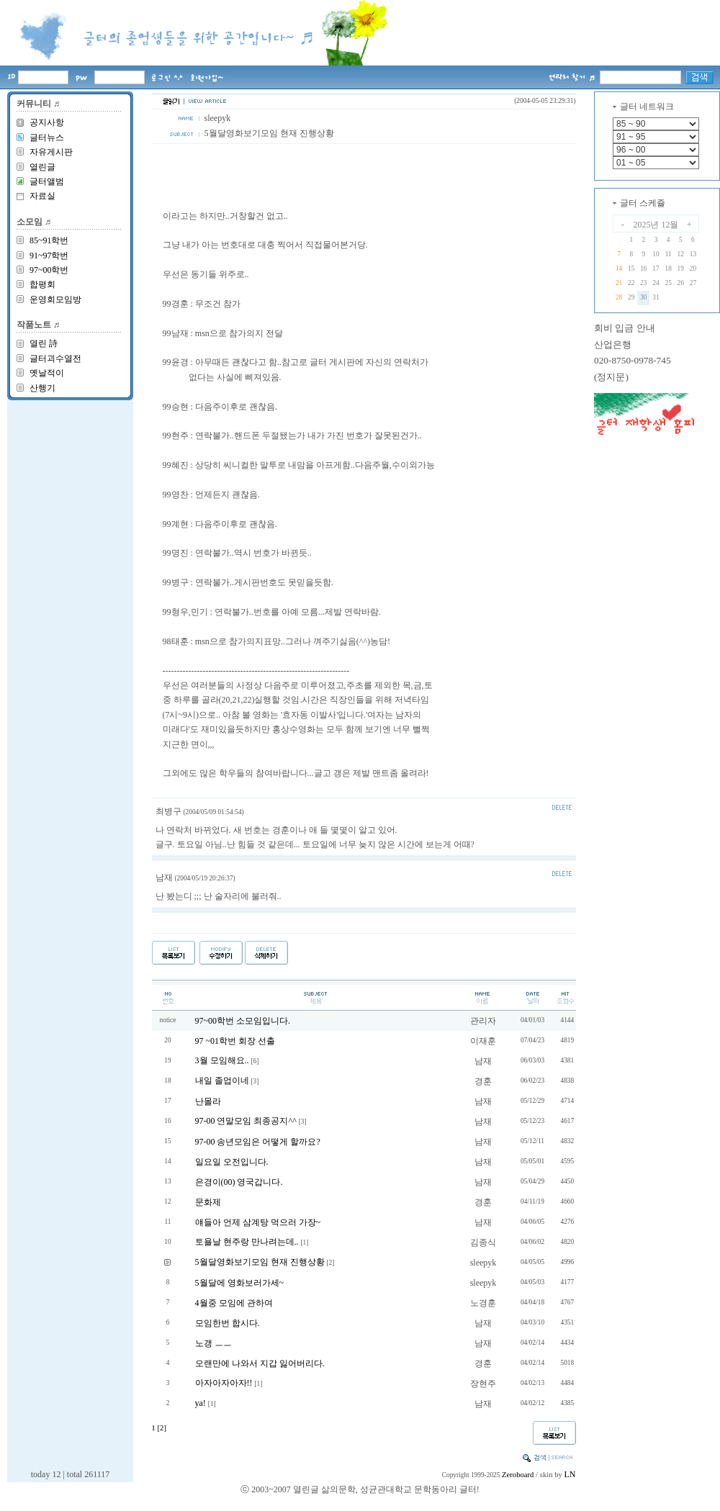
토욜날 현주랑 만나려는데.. (247, 1242)
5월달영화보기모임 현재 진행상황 (260, 1262)
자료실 (42, 196)
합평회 (42, 284)
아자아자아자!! (224, 1383)
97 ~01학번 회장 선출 (235, 1041)
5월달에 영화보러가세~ (239, 1283)
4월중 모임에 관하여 (234, 1303)
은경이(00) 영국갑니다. (239, 1182)
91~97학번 (49, 256)
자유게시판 (51, 152)
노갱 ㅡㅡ (213, 1343)
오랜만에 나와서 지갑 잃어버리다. (260, 1363)
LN (570, 1474)
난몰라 (208, 1101)
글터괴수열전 (55, 358)
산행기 (42, 388)
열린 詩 (44, 343)
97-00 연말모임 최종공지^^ (246, 1121)
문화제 (208, 1202)
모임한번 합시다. (227, 1323)
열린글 (42, 167)
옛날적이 (47, 373)
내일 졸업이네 (222, 1080)
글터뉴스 (47, 137)
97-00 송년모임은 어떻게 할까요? (257, 1142)
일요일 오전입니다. (232, 1162)
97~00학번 (49, 270)
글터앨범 (47, 181)
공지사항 (47, 122)
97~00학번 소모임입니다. (243, 1021)
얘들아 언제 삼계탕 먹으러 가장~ (258, 1222)
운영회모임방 (55, 299)
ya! (200, 1403)
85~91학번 (49, 240)
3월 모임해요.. (222, 1060)
